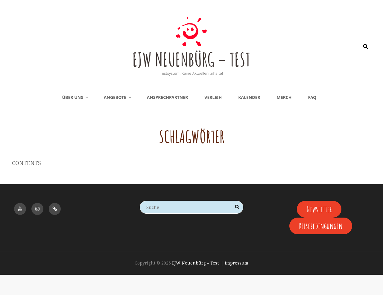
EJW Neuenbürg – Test (191, 68)
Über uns (75, 117)
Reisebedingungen (321, 246)
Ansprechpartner (167, 117)
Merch (284, 117)
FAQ (312, 117)
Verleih (213, 117)
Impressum (236, 283)
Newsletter (319, 229)
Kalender (249, 117)
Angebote (118, 117)
